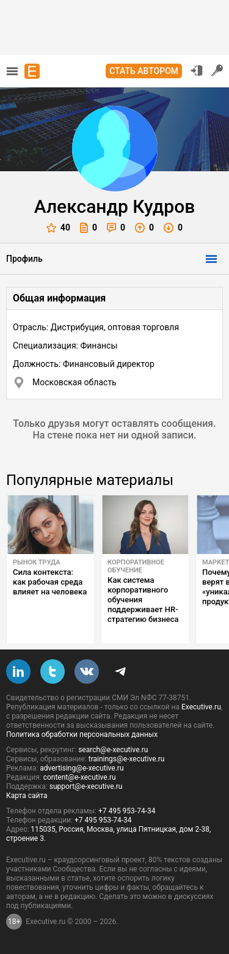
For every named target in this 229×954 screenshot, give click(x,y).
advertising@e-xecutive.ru (81, 768)
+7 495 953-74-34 (127, 811)
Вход (197, 70)
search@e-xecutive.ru (113, 749)
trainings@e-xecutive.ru (127, 759)
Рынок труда (36, 562)
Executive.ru (201, 707)
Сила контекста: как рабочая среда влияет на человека (50, 582)
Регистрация (217, 70)
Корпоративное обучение (135, 566)
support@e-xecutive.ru (86, 786)
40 (58, 228)
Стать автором (143, 71)
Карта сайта (27, 795)
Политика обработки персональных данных (82, 734)
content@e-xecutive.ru (79, 777)
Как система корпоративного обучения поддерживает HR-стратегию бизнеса (143, 599)
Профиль (24, 259)
